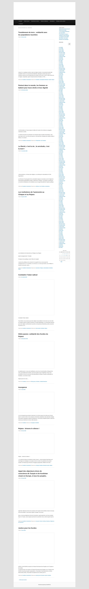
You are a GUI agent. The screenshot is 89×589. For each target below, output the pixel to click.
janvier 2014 (61, 238)
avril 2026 (61, 47)
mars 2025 (61, 64)
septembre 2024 (62, 72)
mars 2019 (61, 157)
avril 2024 (61, 78)
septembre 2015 (62, 212)
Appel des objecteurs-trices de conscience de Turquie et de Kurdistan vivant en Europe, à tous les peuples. (33, 473)
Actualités (20, 21)
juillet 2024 (61, 74)
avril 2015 (61, 218)
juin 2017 (61, 184)
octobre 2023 (61, 86)
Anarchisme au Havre (35, 21)
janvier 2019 (61, 159)
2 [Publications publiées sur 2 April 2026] (64, 253)
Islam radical (38, 328)
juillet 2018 (61, 167)
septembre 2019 (62, 149)
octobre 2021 (61, 116)
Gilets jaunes (33, 381)
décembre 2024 (62, 68)
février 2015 (61, 221)
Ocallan (50, 79)
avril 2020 (61, 140)
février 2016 (61, 205)
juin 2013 (61, 247)
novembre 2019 (62, 146)
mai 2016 (60, 201)
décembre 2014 (62, 223)
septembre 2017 (62, 180)
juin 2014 (61, 231)
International (52, 21)
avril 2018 (61, 171)
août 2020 (61, 134)
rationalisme (47, 186)
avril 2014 (61, 234)
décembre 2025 (62, 52)
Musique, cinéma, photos (60, 21)
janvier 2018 (61, 175)
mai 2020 (60, 138)
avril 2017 (61, 187)
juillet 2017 (61, 183)
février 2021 (61, 127)
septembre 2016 (62, 196)
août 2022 (61, 103)
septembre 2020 (62, 133)
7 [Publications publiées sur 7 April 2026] (61, 255)
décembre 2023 (62, 83)
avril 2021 (61, 124)
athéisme (37, 186)
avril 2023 (61, 93)
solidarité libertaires (43, 381)
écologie (37, 465)
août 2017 (61, 182)
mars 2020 (61, 141)
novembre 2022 (62, 99)
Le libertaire (21, 23)
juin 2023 (61, 90)
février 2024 (61, 81)
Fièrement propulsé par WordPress (44, 584)
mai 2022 (60, 107)
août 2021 (61, 119)
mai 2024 (60, 77)
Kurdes (41, 521)
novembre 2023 (62, 85)
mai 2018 (60, 170)
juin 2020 (61, 137)
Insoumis (37, 521)
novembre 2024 (62, 69)
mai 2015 (60, 217)
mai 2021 (60, 123)
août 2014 (61, 229)
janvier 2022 (61, 112)
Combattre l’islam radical (27, 275)
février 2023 (61, 95)
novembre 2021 (62, 115)
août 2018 (61, 166)
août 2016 (61, 197)
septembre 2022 (62, 102)
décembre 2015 (62, 208)
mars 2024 (61, 80)
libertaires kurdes (46, 465)
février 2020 (61, 142)
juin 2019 (61, 153)
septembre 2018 (62, 165)
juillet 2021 (61, 120)
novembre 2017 (62, 178)
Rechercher (61, 42)
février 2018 (61, 174)
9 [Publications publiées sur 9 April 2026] (64, 255)
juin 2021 (61, 121)
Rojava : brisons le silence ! (28, 428)
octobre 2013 (61, 242)
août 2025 (61, 57)
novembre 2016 (62, 193)
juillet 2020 (61, 136)
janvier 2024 (61, 82)
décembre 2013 (62, 239)
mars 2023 (61, 94)
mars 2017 (61, 188)
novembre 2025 (62, 53)
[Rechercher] (69, 44)
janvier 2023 (61, 97)
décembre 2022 (62, 98)
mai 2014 (60, 233)
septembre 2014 (62, 227)
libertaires (48, 521)
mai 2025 (60, 61)
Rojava (53, 79)
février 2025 (61, 65)
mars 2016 (61, 204)
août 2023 (61, 89)
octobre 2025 (61, 55)
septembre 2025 (62, 56)
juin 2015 (61, 216)
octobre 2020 (61, 132)
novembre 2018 (62, 162)
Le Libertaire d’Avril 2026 (64, 36)
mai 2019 (60, 154)
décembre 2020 (62, 129)
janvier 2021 (61, 128)
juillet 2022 (61, 104)
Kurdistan (37, 79)
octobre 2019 (61, 148)
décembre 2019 (62, 145)
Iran (41, 140)
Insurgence (22, 387)
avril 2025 (61, 63)
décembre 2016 (62, 192)
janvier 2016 (61, 206)
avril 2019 (61, 155)
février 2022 (61, 111)
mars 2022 (61, 110)
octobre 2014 (61, 226)
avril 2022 (61, 108)
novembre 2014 (62, 225)
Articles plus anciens (22, 579)
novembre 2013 (62, 240)
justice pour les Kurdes (40, 575)
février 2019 (61, 158)
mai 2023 (60, 91)
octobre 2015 (61, 210)
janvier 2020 (61, 144)
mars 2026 (61, 48)
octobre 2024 (61, 70)
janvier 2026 (61, 51)
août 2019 (61, 150)
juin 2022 (61, 106)
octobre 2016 (61, 195)
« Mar (61, 261)
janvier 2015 (61, 222)
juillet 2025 (61, 59)
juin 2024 (61, 76)
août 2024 (61, 73)
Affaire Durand (26, 21)
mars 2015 (61, 219)
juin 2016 (61, 200)
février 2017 (61, 189)
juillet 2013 (61, 246)
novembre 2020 (62, 131)
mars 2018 (61, 172)
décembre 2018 (62, 161)
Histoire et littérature (44, 21)
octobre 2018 (61, 163)
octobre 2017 (61, 179)
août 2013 (61, 244)
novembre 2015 (62, 209)
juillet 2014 (61, 230)
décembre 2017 (62, 176)
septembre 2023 (62, 87)
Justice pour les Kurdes (27, 528)
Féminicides (38, 140)
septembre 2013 (62, 243)
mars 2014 (61, 235)
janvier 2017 (61, 191)
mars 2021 (61, 125)
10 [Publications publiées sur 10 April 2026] (66, 255)
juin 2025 (61, 60)
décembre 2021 (62, 114)
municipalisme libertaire (44, 79)
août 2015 (61, 213)
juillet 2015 (61, 214)
